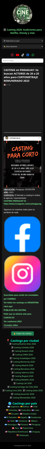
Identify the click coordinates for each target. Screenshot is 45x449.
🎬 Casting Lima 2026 (12, 390)
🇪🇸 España (22, 417)
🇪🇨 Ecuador (14, 413)
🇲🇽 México (32, 421)
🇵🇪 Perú (15, 428)
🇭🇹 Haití (11, 421)
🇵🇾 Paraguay (34, 424)
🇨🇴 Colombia (12, 410)
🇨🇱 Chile (33, 406)
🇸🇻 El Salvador (10, 417)
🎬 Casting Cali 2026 (22, 383)
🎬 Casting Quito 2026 (33, 390)
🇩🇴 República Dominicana (16, 431)
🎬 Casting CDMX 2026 (22, 354)
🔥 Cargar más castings (22, 333)
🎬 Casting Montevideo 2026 (22, 397)
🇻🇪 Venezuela (22, 435)
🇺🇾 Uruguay (34, 431)
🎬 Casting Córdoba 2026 (22, 347)
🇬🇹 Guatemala (34, 417)
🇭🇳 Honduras (21, 421)
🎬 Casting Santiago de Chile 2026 (22, 387)
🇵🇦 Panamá (23, 424)
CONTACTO (9, 318)
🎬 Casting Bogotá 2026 (22, 376)
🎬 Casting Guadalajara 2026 (22, 358)
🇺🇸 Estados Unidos (28, 413)
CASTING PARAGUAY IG (15, 201)
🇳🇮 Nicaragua (11, 424)
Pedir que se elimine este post (17, 314)
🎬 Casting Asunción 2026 (22, 394)
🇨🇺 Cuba (35, 410)
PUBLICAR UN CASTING (15, 310)
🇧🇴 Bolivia (24, 406)
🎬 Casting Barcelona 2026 (22, 369)
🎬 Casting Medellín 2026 (22, 379)
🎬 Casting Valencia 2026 (22, 372)
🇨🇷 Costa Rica (24, 410)
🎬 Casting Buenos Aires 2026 (22, 344)
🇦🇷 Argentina (13, 406)
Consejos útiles (11, 325)
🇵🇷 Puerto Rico (26, 428)
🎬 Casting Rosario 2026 (22, 351)
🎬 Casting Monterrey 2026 (22, 361)
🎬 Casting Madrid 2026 (22, 365)
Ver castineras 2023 (13, 321)
